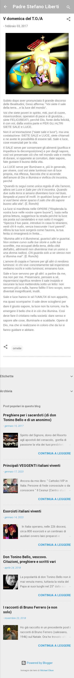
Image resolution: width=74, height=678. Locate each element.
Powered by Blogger (37, 663)
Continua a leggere (54, 453)
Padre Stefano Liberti (36, 6)
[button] (68, 20)
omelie (17, 348)
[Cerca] (68, 8)
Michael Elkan (47, 670)
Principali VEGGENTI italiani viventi (31, 465)
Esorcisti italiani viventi (22, 511)
